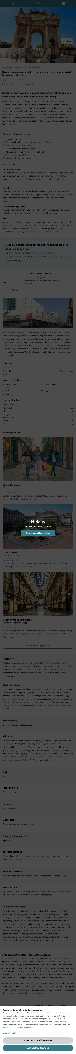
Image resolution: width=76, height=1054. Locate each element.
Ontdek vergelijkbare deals (38, 533)
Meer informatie (9, 1033)
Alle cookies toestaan (38, 1048)
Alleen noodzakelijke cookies (38, 1040)
